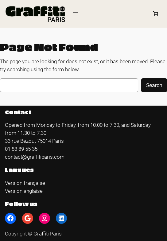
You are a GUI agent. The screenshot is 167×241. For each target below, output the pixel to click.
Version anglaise (24, 191)
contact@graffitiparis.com (34, 157)
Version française (25, 183)
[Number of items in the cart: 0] (155, 13)
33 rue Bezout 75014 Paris (34, 141)
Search (154, 85)
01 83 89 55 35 (21, 149)
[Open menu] (75, 13)
